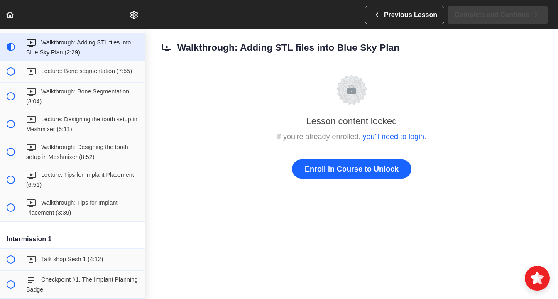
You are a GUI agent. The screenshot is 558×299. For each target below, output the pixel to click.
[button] (10, 14)
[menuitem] (134, 14)
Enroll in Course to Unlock (352, 169)
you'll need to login (394, 136)
